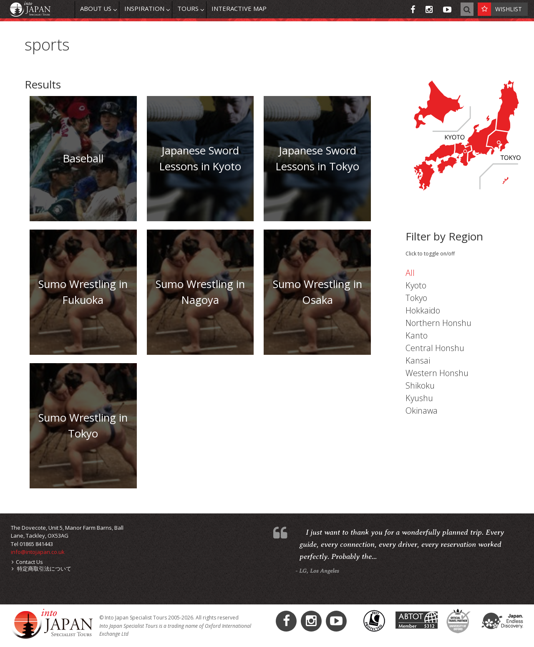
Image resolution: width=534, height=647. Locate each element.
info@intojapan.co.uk (38, 552)
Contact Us (27, 562)
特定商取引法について (41, 568)
